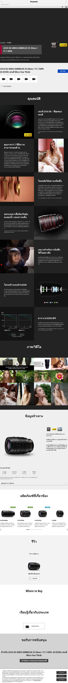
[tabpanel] (34, 517)
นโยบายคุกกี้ (37, 680)
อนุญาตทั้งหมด (61, 679)
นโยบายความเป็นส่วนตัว (7, 681)
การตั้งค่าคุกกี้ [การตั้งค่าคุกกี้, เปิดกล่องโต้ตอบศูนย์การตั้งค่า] (61, 672)
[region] (34, 676)
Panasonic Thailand (5, 4)
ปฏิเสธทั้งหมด (61, 676)
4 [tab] (40, 529)
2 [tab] (32, 529)
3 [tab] (36, 529)
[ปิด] (66, 675)
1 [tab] (28, 529)
